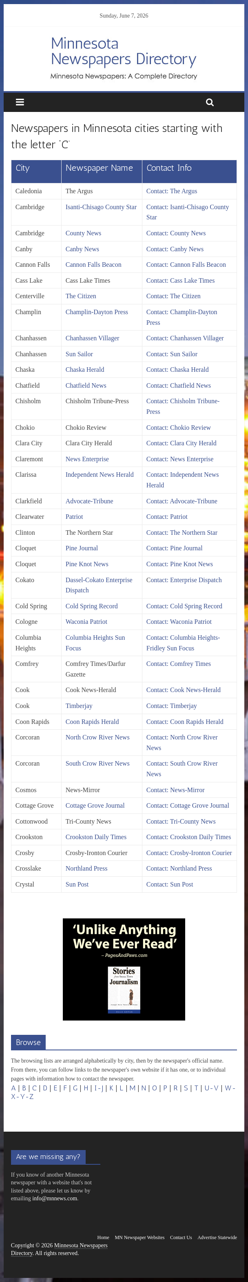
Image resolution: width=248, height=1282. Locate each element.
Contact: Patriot (167, 516)
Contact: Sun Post (169, 884)
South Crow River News (98, 763)
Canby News (82, 249)
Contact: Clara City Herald (181, 443)
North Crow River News (98, 737)
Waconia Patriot (86, 621)
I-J (98, 1087)
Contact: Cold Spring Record (184, 606)
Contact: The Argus (171, 191)
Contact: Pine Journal (174, 548)
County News (84, 233)
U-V (211, 1087)
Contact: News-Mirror (175, 789)
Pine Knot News (87, 564)
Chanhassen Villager (93, 338)
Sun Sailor (79, 354)
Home (103, 1237)
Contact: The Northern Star (181, 532)
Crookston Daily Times (96, 836)
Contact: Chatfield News (178, 385)
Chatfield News (86, 385)
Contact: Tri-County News (181, 821)
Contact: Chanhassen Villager (185, 338)
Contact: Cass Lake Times (180, 280)
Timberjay (79, 705)
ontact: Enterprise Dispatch (186, 579)
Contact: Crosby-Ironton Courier (189, 852)
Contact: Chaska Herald (177, 369)
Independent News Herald (100, 474)
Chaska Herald (85, 369)
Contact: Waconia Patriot (179, 621)
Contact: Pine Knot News (179, 564)
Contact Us (181, 1237)
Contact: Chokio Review (178, 427)
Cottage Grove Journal (95, 805)
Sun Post (77, 884)
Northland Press (87, 868)
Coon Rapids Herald (92, 721)
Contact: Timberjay (171, 705)
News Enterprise (87, 459)
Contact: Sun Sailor (171, 354)
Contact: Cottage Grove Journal (187, 805)
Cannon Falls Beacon (94, 264)
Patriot (74, 516)
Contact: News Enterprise (179, 459)
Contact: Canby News (175, 249)
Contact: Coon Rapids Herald (185, 721)
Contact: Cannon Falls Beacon (186, 264)
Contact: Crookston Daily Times (188, 836)
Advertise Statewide (217, 1237)
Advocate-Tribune (89, 501)
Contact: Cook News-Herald (183, 689)
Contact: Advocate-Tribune (181, 501)
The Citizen (81, 296)
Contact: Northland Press (179, 868)
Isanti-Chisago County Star (101, 206)
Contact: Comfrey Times (178, 663)
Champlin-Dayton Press (97, 311)
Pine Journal (82, 548)
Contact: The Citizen (173, 296)
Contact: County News (176, 233)
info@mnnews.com (54, 1198)
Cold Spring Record (92, 606)
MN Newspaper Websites (139, 1237)
